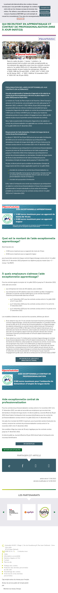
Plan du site (8, 562)
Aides (6, 554)
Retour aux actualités (12, 450)
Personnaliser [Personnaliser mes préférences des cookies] (44, 11)
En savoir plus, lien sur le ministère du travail (29, 359)
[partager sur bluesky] (49, 465)
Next (54, 512)
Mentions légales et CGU (12, 558)
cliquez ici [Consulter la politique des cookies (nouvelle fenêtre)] (20, 19)
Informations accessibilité (12, 556)
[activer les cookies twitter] (35, 465)
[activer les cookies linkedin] (22, 465)
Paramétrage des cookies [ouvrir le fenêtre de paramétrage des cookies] (12, 572)
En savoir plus (29, 444)
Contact (6, 560)
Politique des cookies (11, 566)
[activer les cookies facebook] (9, 465)
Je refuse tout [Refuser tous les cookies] (44, 15)
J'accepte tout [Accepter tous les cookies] (45, 7)
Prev (3, 512)
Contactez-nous (23, 551)
